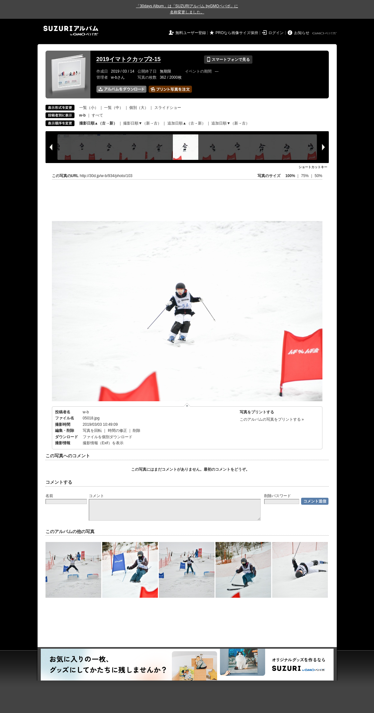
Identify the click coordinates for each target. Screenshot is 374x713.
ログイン (276, 33)
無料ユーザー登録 (190, 33)
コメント (96, 496)
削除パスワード (277, 496)
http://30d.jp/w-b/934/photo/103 (106, 176)
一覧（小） (88, 107)
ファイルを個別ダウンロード (107, 437)
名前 (49, 496)
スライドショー (167, 107)
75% (305, 176)
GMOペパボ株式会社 (325, 33)
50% (318, 176)
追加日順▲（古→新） (186, 123)
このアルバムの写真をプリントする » (272, 419)
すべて (97, 115)
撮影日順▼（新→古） (142, 123)
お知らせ (301, 33)
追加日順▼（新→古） (230, 123)
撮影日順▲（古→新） (98, 123)
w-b (86, 412)
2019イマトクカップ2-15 (128, 59)
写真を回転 (92, 430)
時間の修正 (117, 430)
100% (290, 176)
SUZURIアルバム (71, 31)
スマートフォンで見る (228, 59)
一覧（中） (113, 107)
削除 (136, 430)
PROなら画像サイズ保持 (236, 33)
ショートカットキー (313, 167)
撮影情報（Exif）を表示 (103, 443)
